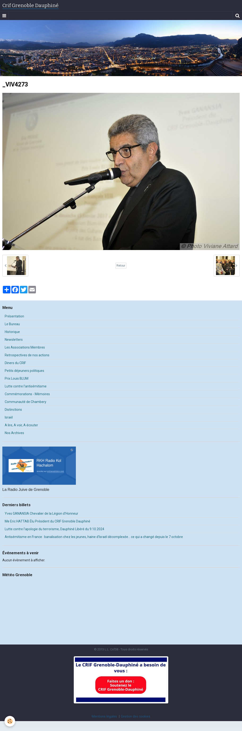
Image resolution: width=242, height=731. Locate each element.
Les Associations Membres (25, 347)
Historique (12, 332)
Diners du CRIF (15, 363)
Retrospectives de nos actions (27, 355)
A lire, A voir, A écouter (21, 425)
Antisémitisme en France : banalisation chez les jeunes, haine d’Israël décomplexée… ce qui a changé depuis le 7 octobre (94, 537)
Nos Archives (14, 433)
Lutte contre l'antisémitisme (26, 386)
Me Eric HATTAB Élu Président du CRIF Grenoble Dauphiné (47, 521)
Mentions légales (104, 716)
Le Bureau (12, 324)
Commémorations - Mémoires (27, 394)
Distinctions (13, 409)
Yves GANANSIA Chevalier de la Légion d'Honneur (41, 513)
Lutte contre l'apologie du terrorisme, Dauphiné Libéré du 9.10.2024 (54, 529)
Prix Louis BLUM (16, 378)
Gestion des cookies (135, 716)
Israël (9, 417)
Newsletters (14, 339)
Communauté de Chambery (25, 402)
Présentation (14, 316)
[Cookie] (10, 721)
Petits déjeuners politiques (24, 371)
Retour (121, 265)
